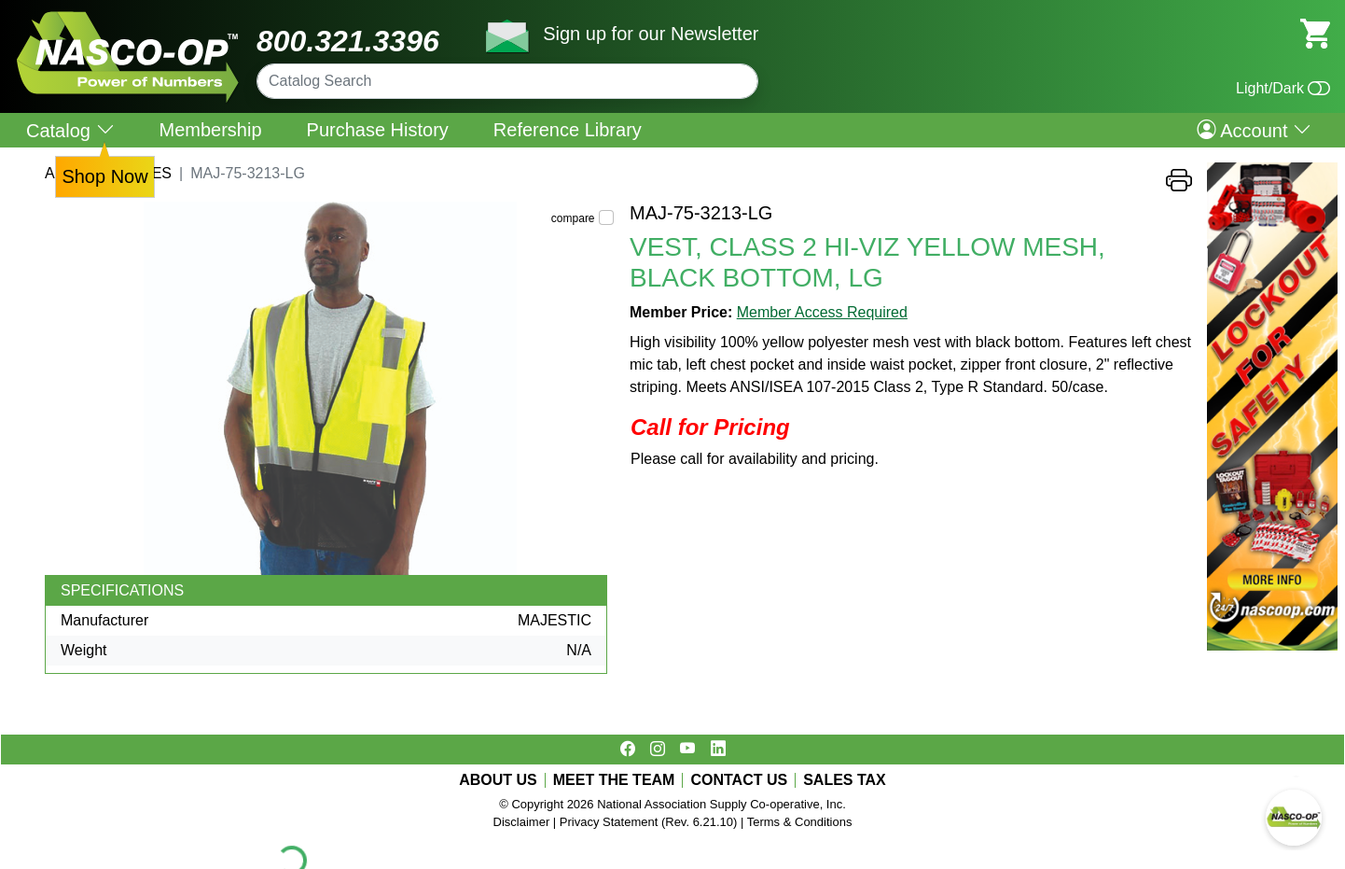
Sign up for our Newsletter (650, 33)
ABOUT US (498, 780)
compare (573, 218)
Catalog (70, 130)
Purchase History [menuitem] (378, 129)
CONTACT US (738, 780)
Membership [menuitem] (210, 129)
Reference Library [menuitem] (567, 129)
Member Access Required (822, 312)
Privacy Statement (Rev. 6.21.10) (649, 822)
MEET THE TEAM (614, 780)
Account (1254, 129)
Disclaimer (521, 822)
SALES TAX (844, 780)
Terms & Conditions (800, 822)
